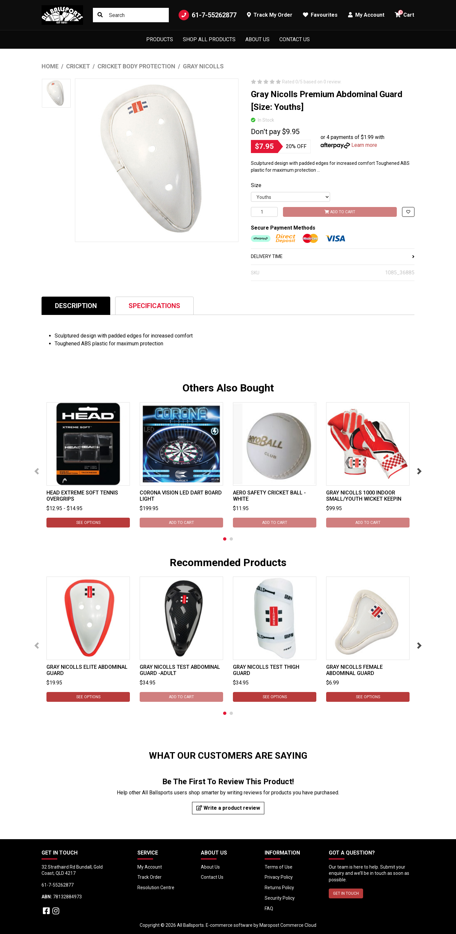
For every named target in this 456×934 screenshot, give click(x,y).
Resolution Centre (155, 887)
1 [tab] (224, 539)
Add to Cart (339, 212)
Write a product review (228, 808)
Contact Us (294, 39)
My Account (149, 867)
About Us (257, 39)
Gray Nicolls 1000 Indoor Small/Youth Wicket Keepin (363, 496)
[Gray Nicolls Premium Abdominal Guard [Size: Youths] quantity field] (264, 212)
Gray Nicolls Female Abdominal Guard (354, 670)
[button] (408, 212)
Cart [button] (404, 14)
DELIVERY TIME (332, 256)
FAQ (269, 908)
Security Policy (280, 898)
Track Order (149, 877)
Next (419, 471)
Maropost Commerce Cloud (287, 925)
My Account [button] (366, 15)
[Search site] (100, 15)
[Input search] (131, 15)
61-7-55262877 (208, 15)
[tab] (76, 306)
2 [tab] (231, 539)
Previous (36, 471)
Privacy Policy (279, 877)
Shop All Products (209, 39)
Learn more (364, 145)
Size (256, 185)
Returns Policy (279, 887)
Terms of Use (278, 867)
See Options (88, 522)
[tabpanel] (88, 465)
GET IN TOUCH (346, 893)
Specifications (154, 306)
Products (159, 39)
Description (76, 306)
